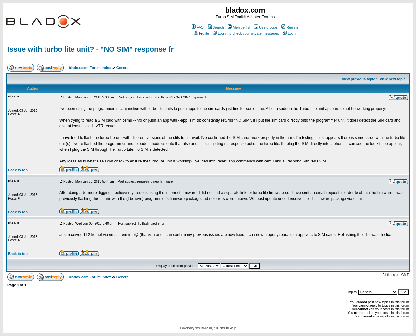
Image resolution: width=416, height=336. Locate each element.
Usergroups (266, 27)
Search (216, 27)
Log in (290, 33)
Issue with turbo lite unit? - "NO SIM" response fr (90, 49)
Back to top (18, 170)
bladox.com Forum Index (90, 68)
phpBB (199, 328)
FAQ (198, 27)
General (123, 68)
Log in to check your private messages (246, 33)
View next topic (393, 79)
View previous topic (358, 79)
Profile (201, 33)
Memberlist (239, 27)
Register (290, 27)
